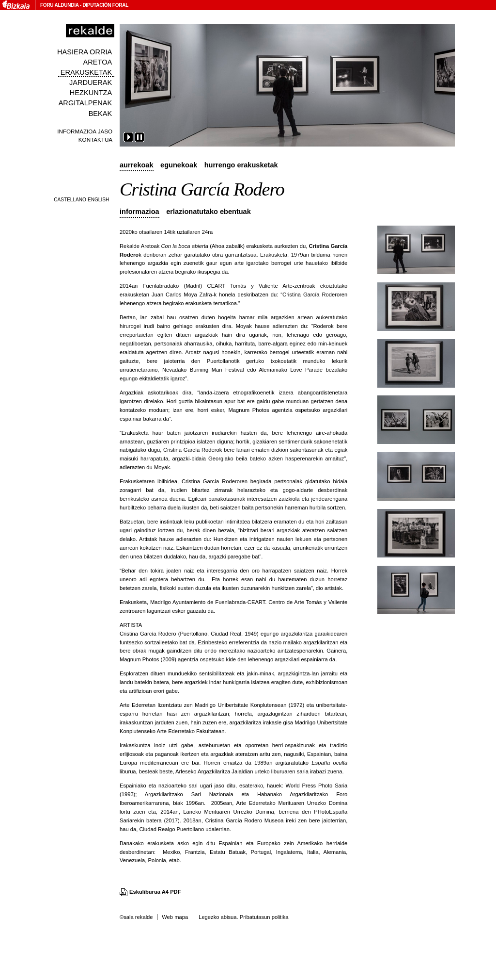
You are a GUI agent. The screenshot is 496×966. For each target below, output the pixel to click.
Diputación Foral (105, 5)
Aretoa (97, 62)
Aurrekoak (137, 165)
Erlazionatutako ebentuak (208, 211)
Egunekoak (178, 165)
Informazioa (139, 211)
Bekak (100, 113)
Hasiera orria (84, 52)
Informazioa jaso (84, 131)
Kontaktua (95, 139)
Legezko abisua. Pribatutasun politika (243, 917)
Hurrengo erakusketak (241, 165)
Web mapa (175, 917)
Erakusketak (86, 72)
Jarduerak (90, 82)
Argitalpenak (85, 103)
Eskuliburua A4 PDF (155, 892)
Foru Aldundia (59, 5)
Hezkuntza (91, 93)
